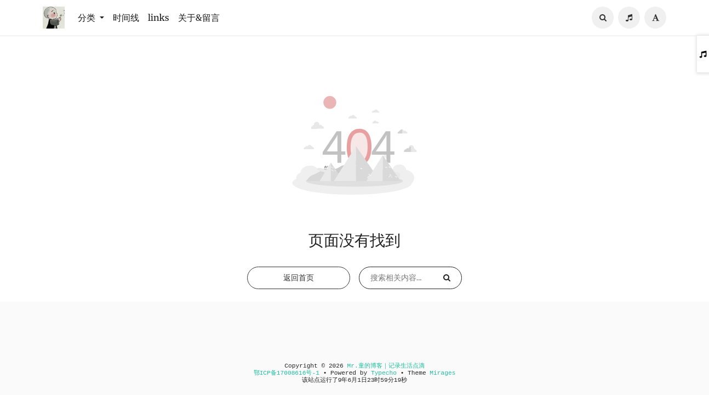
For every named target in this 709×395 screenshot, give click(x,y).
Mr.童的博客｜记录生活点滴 (385, 366)
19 (397, 380)
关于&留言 (199, 17)
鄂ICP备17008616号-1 (286, 373)
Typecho (384, 373)
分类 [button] (88, 17)
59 (383, 380)
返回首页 (298, 278)
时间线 (126, 17)
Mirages (442, 373)
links (158, 17)
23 (370, 380)
